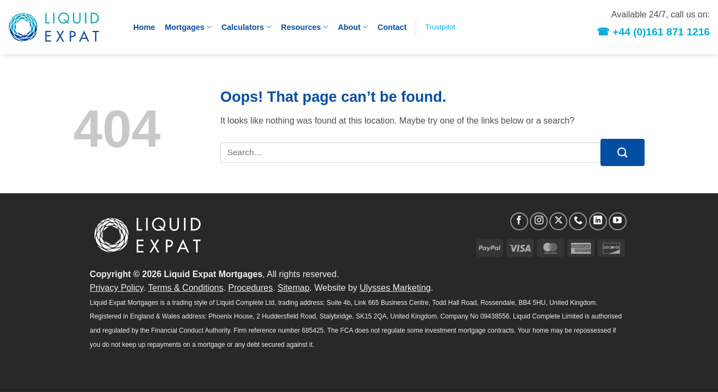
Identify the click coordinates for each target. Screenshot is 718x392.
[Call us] (578, 221)
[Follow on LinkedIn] (598, 221)
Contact (392, 27)
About (353, 27)
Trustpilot (440, 27)
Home (144, 27)
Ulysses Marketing (395, 287)
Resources (305, 27)
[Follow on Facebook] (519, 221)
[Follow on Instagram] (539, 221)
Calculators (246, 27)
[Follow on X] (558, 221)
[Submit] (623, 152)
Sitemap (293, 287)
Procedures (250, 287)
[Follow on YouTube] (618, 221)
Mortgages (188, 27)
